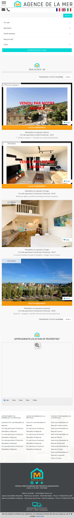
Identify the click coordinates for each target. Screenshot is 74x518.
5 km (26, 400)
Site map (35, 488)
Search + (68, 16)
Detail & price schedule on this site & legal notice (37, 486)
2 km (6, 400)
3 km (13, 400)
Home (29, 488)
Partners (43, 488)
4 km (19, 400)
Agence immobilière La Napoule (12, 498)
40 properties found (37, 50)
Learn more (40, 516)
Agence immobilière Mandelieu (12, 496)
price (68, 77)
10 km (34, 400)
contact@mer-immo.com (43, 493)
